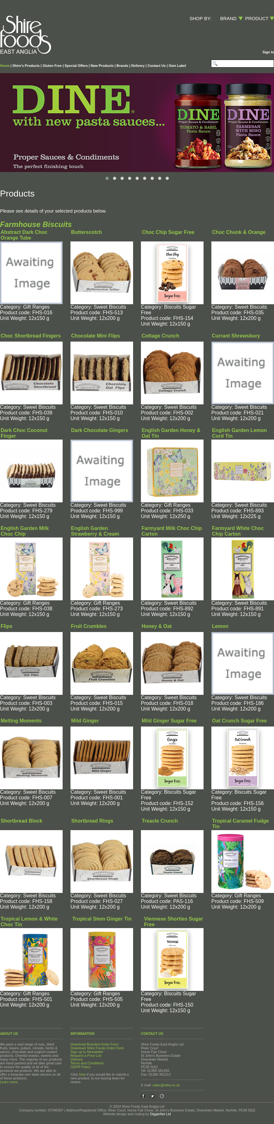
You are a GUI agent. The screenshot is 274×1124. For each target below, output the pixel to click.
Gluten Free (52, 66)
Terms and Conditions (87, 1063)
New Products (101, 66)
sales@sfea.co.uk (166, 1085)
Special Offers (76, 66)
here (82, 1074)
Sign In (268, 52)
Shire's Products (26, 66)
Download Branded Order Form (94, 1044)
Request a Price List (85, 1055)
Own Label (177, 66)
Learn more (9, 1082)
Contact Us (156, 66)
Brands (122, 66)
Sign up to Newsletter (86, 1052)
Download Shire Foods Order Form (97, 1048)
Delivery (138, 66)
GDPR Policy (80, 1067)
